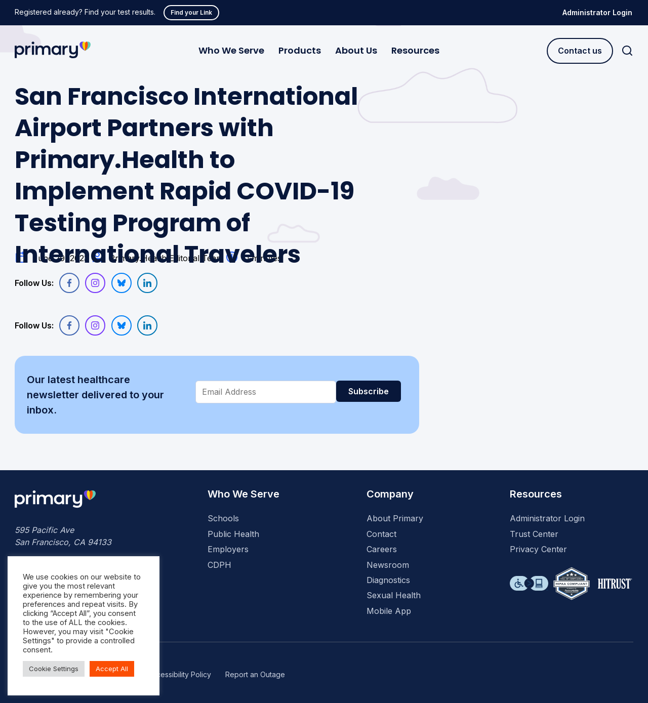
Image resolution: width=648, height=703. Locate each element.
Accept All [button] (112, 669)
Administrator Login (597, 12)
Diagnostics (388, 580)
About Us (356, 50)
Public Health (233, 534)
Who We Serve (231, 50)
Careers (382, 549)
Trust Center (534, 534)
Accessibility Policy (179, 674)
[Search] (627, 51)
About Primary (395, 518)
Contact (381, 534)
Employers (228, 549)
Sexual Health (394, 595)
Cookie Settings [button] (53, 669)
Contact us (580, 51)
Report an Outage (255, 674)
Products (299, 50)
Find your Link (191, 12)
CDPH (219, 565)
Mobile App (389, 611)
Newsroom (388, 565)
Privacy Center (538, 549)
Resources (415, 50)
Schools (223, 518)
